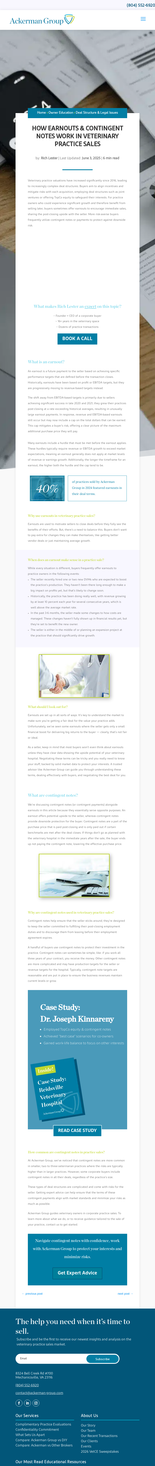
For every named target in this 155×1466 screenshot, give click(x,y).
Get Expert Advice (77, 1273)
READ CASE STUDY (77, 1131)
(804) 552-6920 (27, 1385)
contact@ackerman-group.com (39, 1393)
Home (41, 113)
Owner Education (60, 113)
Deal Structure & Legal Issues (97, 113)
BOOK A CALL (77, 338)
